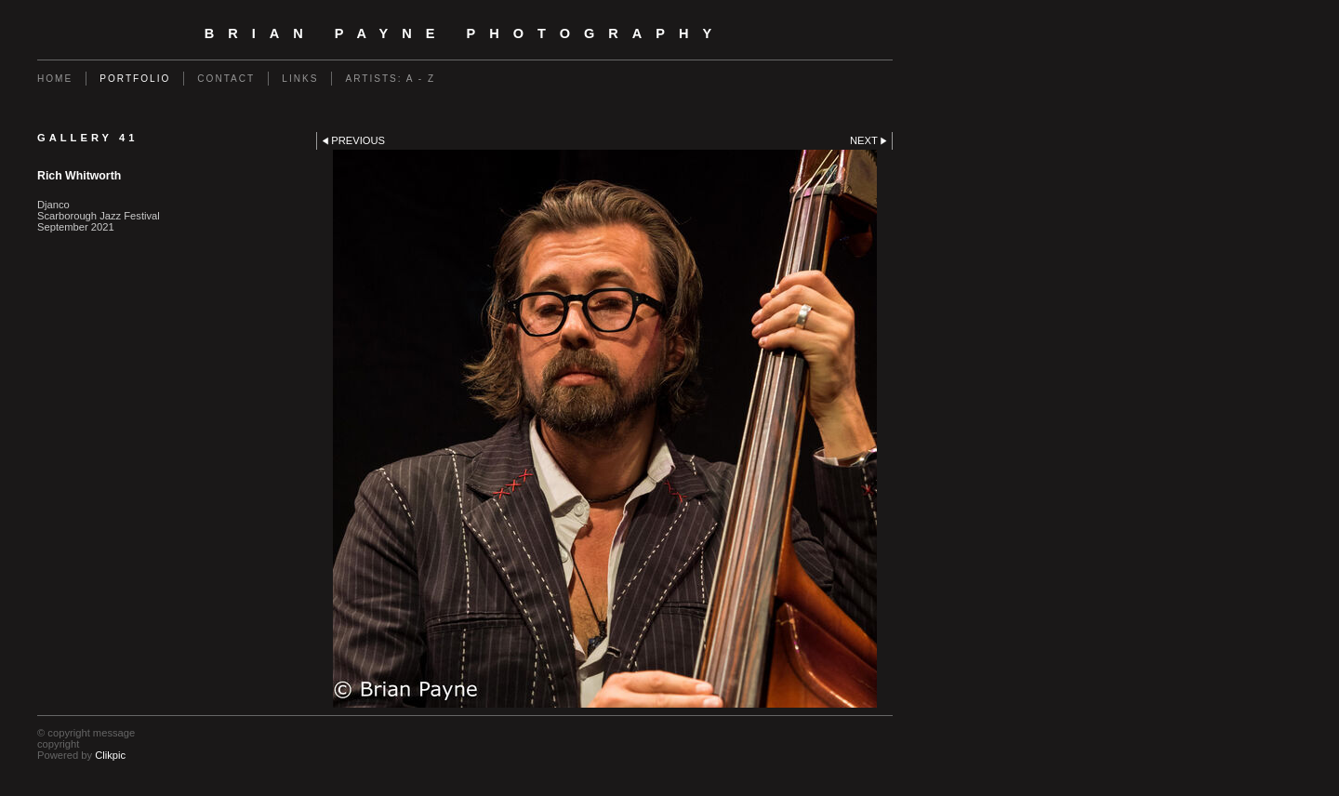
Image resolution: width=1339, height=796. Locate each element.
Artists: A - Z (390, 78)
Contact (226, 78)
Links (300, 78)
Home (55, 78)
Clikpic (110, 755)
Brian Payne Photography (465, 33)
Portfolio (134, 78)
